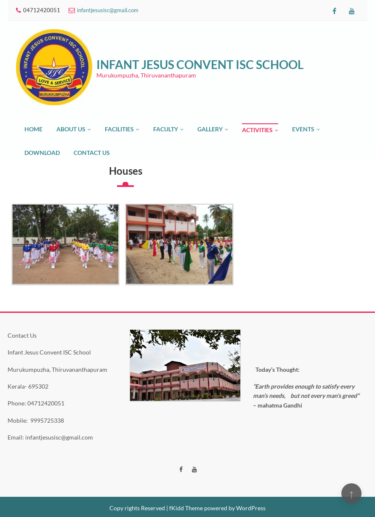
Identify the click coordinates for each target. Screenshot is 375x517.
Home (33, 129)
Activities (257, 129)
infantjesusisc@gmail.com (107, 10)
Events (303, 129)
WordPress (251, 508)
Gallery (210, 129)
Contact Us (92, 152)
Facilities (119, 129)
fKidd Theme (186, 508)
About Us (70, 129)
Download (42, 152)
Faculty (165, 129)
